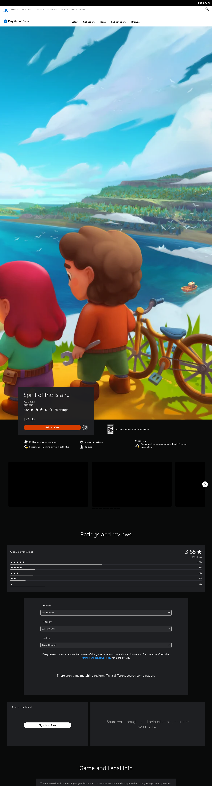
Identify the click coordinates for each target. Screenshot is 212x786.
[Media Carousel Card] (48, 481)
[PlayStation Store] (17, 18)
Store (72, 9)
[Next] (205, 481)
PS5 (22, 9)
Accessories (51, 9)
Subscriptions (119, 18)
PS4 (29, 9)
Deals (103, 18)
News (63, 9)
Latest (75, 18)
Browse (135, 18)
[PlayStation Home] (6, 9)
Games (13, 9)
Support (82, 9)
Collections (89, 18)
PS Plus (39, 9)
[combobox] (106, 609)
